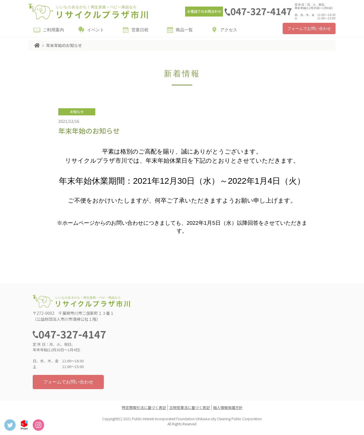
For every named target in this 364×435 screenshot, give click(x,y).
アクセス (228, 30)
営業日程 (139, 30)
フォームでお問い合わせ (309, 28)
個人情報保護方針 (228, 407)
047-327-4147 (261, 11)
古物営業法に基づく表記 (189, 407)
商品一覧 (184, 30)
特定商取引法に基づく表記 (144, 407)
